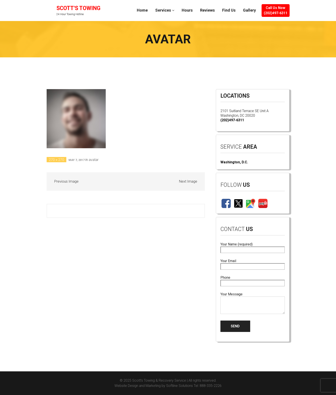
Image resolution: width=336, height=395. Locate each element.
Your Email (252, 264)
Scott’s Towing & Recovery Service (159, 380)
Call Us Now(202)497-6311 (275, 10)
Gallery (249, 10)
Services (163, 10)
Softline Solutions (179, 386)
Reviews (207, 10)
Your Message (252, 303)
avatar (94, 160)
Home (142, 10)
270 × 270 (56, 160)
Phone (252, 280)
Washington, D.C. (234, 162)
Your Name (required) (252, 247)
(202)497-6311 (232, 120)
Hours (187, 10)
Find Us (229, 10)
